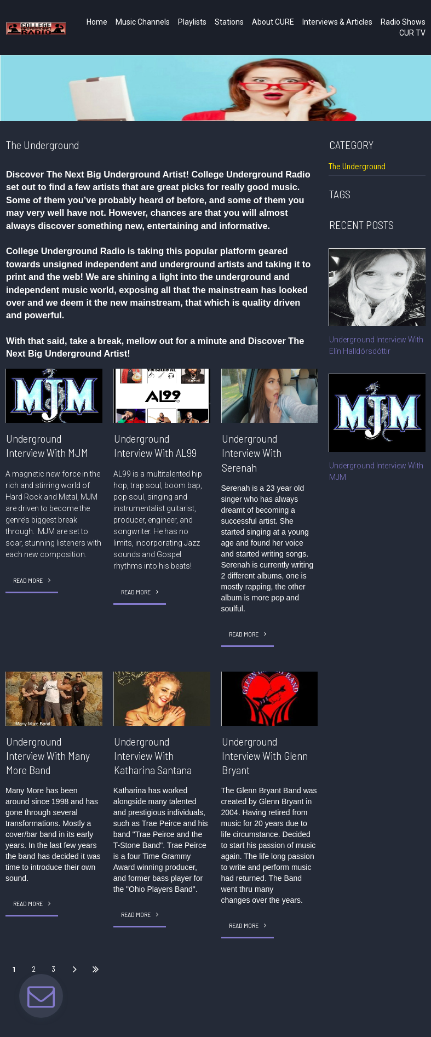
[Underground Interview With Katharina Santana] (161, 698)
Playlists (192, 22)
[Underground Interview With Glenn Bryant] (269, 698)
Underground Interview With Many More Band (48, 755)
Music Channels (143, 22)
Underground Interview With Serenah (251, 452)
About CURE (273, 22)
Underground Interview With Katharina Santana (153, 755)
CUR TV (412, 32)
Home (97, 22)
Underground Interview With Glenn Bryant (265, 755)
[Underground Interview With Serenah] (269, 396)
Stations (229, 22)
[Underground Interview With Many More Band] (53, 698)
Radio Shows (403, 22)
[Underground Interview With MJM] (53, 396)
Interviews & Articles (337, 22)
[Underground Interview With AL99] (161, 396)
